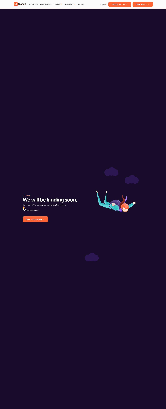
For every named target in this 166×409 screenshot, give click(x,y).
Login (103, 4)
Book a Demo (143, 4)
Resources (70, 4)
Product (57, 4)
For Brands (33, 4)
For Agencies (45, 4)
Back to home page (35, 219)
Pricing (81, 4)
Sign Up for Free (119, 4)
